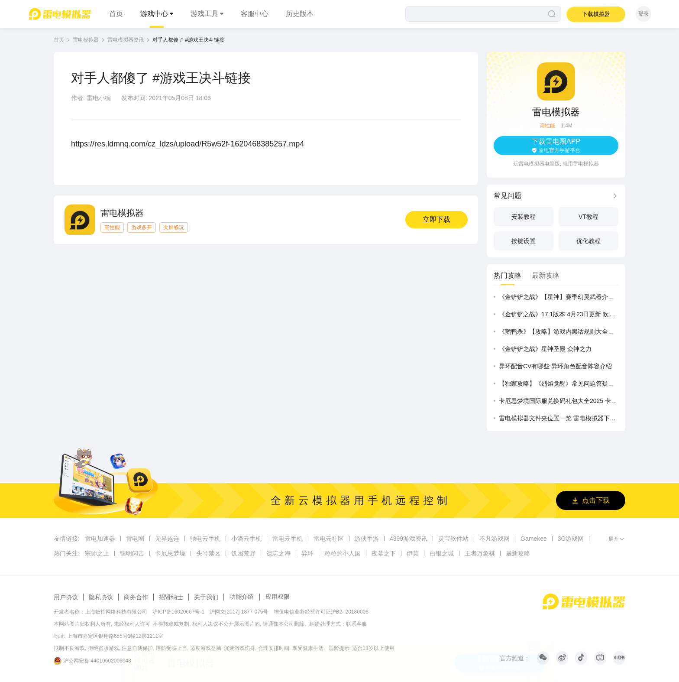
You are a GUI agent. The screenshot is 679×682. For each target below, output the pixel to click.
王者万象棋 (480, 553)
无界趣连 (167, 538)
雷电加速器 (100, 538)
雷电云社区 (329, 538)
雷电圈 (135, 538)
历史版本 (300, 13)
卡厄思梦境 (170, 553)
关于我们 (206, 597)
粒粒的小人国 (342, 553)
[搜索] (483, 14)
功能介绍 (242, 596)
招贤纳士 (171, 597)
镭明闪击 (132, 553)
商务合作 (136, 597)
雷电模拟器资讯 (125, 40)
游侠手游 (367, 538)
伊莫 (413, 553)
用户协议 (66, 597)
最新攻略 (518, 553)
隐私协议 (101, 597)
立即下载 (436, 219)
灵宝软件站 (453, 538)
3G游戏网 (571, 538)
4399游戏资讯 (408, 538)
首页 (116, 13)
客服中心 (254, 13)
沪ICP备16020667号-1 (178, 612)
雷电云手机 (287, 538)
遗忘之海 (278, 553)
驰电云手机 (205, 538)
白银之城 (442, 553)
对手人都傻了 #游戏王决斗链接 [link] (188, 40)
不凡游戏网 (494, 538)
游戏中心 (154, 13)
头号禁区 (208, 553)
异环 (307, 553)
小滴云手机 (246, 538)
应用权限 (277, 596)
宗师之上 (97, 553)
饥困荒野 (243, 553)
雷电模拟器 (86, 40)
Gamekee (534, 538)
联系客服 (356, 624)
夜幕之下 (384, 553)
